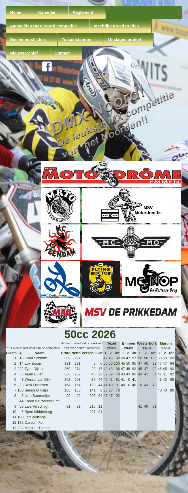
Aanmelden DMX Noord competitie (43, 26)
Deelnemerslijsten (27, 39)
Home (15, 12)
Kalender (47, 12)
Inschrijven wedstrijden (116, 26)
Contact (62, 53)
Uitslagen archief (124, 39)
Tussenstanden (76, 39)
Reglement (82, 12)
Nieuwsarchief (24, 53)
